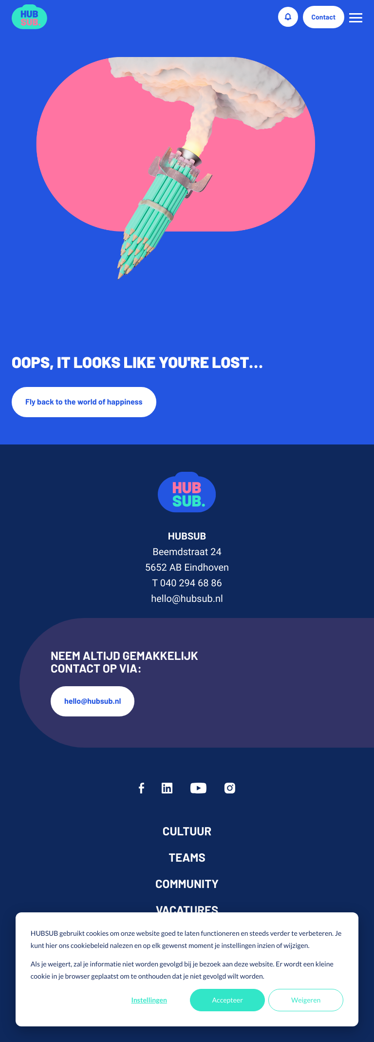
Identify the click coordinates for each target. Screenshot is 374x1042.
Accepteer (227, 1000)
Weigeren (305, 1000)
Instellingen (149, 1000)
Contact (324, 17)
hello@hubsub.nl (187, 598)
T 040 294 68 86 (187, 583)
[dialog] (187, 969)
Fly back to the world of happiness (84, 401)
